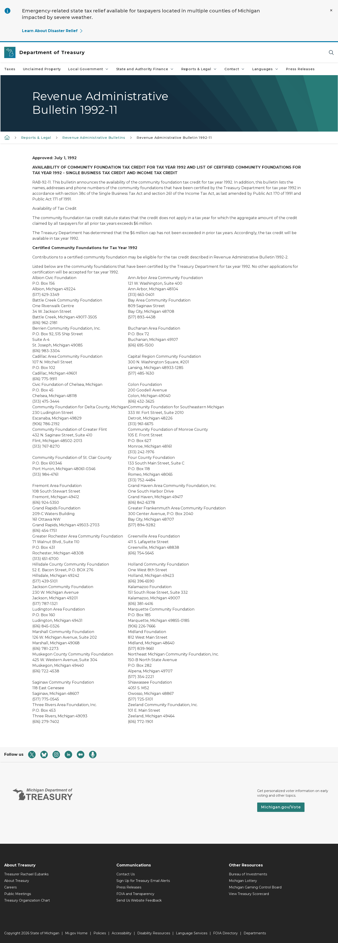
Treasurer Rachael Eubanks (26, 874)
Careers (10, 887)
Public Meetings (17, 894)
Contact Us (125, 874)
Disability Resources (153, 933)
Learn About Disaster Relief (52, 31)
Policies (99, 933)
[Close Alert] (331, 10)
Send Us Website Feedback (139, 900)
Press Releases (300, 69)
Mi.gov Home (76, 933)
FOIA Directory (225, 933)
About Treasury (16, 881)
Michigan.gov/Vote (281, 807)
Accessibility (121, 933)
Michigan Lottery (243, 881)
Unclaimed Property (42, 69)
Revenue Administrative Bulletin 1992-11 (174, 138)
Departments (255, 933)
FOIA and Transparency (135, 894)
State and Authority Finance (145, 69)
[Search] (331, 52)
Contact (234, 69)
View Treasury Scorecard (249, 894)
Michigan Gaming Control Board (255, 887)
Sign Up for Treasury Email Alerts (143, 881)
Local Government (88, 69)
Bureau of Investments (248, 874)
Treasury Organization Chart (27, 900)
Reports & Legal (199, 69)
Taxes (9, 69)
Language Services (191, 933)
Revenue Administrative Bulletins (93, 138)
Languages (265, 69)
